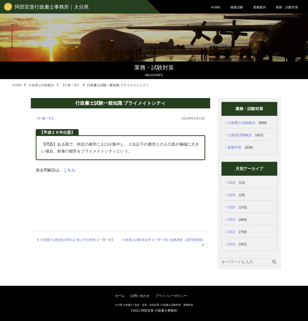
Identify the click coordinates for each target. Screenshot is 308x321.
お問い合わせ (140, 296)
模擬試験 (236, 7)
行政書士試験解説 (241, 123)
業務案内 (259, 7)
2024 (231, 207)
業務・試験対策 (287, 7)
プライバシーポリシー (171, 296)
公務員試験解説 (240, 135)
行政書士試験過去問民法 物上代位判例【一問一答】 (77, 240)
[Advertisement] (120, 196)
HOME (216, 7)
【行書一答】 (45, 118)
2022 (231, 232)
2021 (231, 244)
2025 (231, 195)
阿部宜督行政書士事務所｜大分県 (52, 7)
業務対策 (234, 147)
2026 (231, 183)
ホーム (120, 296)
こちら (69, 170)
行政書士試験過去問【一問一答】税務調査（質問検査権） (163, 240)
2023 (231, 219)
